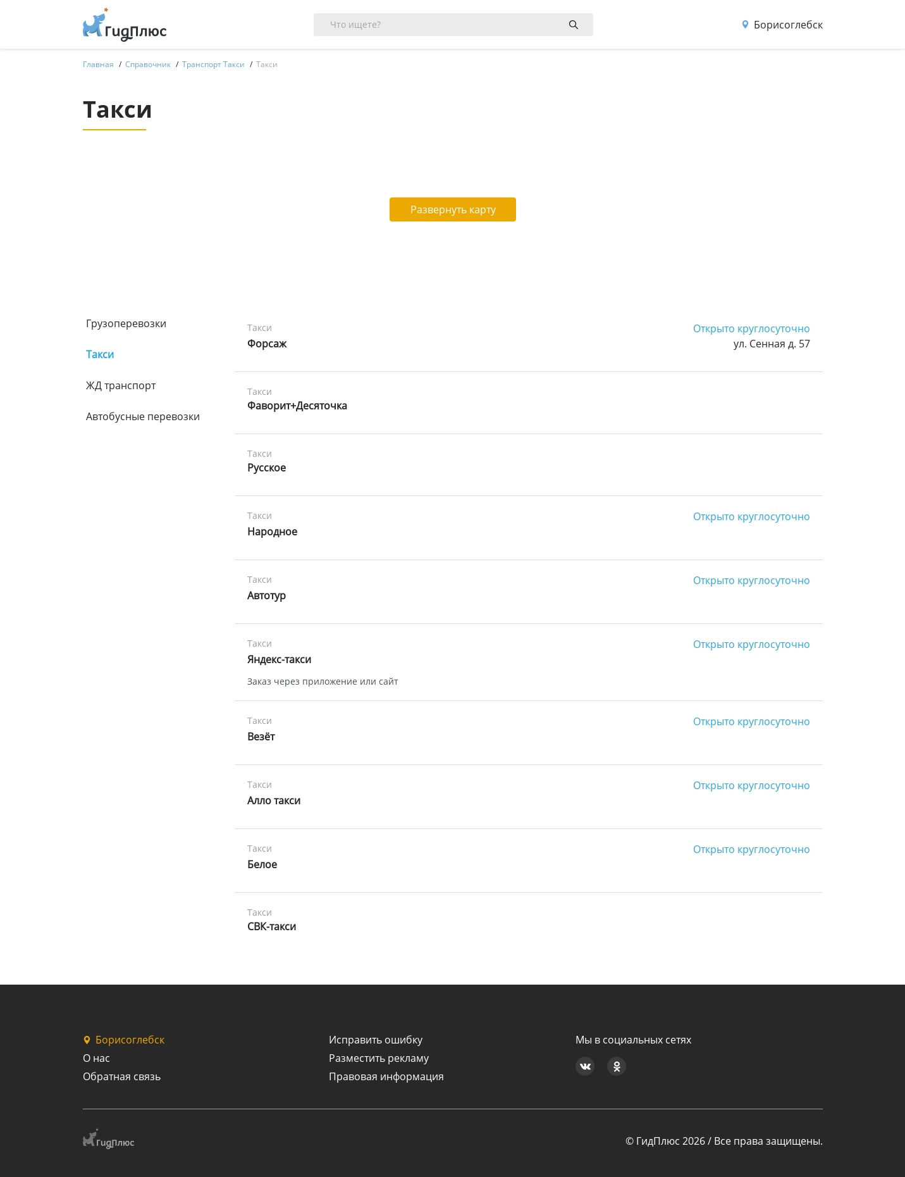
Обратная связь (122, 1076)
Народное (272, 532)
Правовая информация (386, 1076)
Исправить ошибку (375, 1040)
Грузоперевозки (126, 323)
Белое (262, 864)
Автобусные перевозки (143, 416)
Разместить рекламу (379, 1058)
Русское (266, 468)
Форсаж (266, 344)
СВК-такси (271, 926)
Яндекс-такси (279, 659)
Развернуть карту (453, 209)
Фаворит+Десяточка (297, 406)
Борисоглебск (782, 25)
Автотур (266, 595)
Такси (100, 354)
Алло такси (273, 800)
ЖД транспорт (121, 385)
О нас (96, 1058)
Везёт (260, 737)
